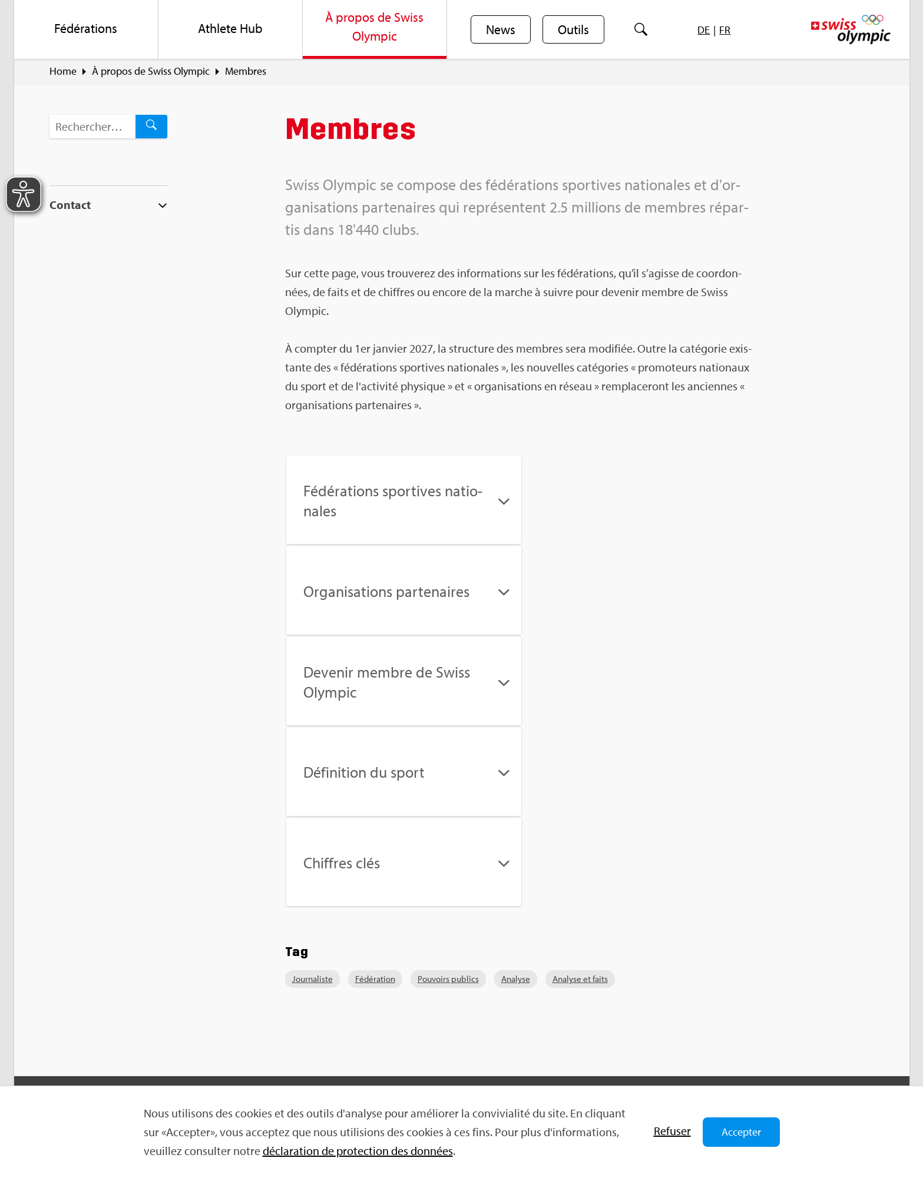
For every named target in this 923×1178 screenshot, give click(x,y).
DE (703, 29)
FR (724, 29)
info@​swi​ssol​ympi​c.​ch (121, 1046)
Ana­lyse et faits (580, 798)
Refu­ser (672, 1130)
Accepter (741, 1132)
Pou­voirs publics (448, 798)
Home (63, 71)
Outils (573, 30)
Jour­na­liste (312, 798)
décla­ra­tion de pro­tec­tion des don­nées (358, 1150)
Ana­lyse (515, 798)
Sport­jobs (293, 990)
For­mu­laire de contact (122, 1066)
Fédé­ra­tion (375, 798)
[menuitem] (86, 29)
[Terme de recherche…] (92, 126)
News (500, 30)
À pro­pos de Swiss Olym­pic (151, 71)
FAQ (281, 969)
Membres (245, 71)
